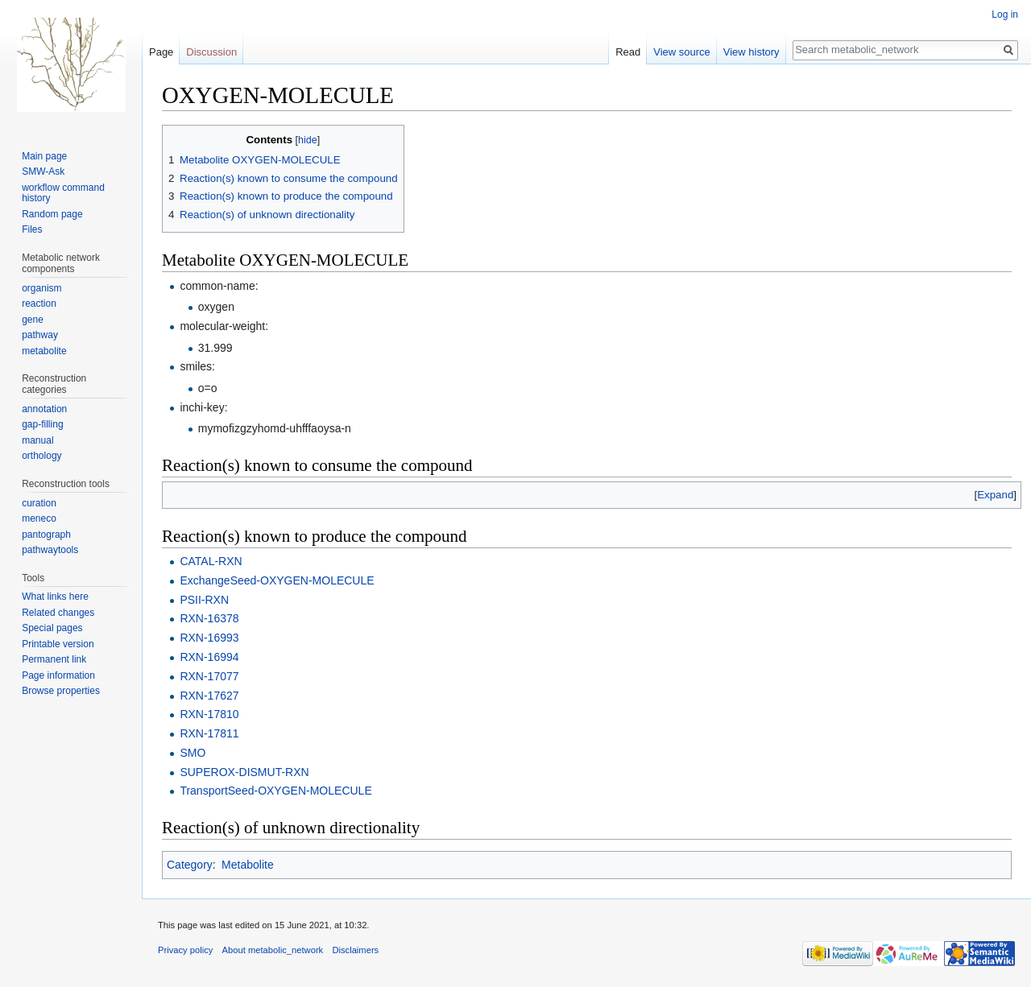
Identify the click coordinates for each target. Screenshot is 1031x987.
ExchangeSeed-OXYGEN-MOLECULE (277, 580)
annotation (44, 409)
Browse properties (61, 690)
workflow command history (63, 193)
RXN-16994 (209, 656)
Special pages (52, 628)
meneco (39, 518)
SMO (192, 752)
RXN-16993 (209, 637)
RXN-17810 (209, 714)
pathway (40, 335)
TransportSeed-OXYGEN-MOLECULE (275, 790)
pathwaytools (50, 549)
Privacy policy (185, 950)
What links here (55, 596)
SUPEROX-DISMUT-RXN (244, 772)
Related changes (58, 612)
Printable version (57, 644)
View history (751, 52)
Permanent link (54, 659)
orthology (41, 455)
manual (37, 440)
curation (39, 503)
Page (161, 52)
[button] (995, 494)
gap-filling (42, 424)
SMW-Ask (43, 171)
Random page (52, 214)
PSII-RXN (204, 599)
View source (681, 52)
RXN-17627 (209, 695)
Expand (995, 495)
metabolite (44, 351)
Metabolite (248, 864)
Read (627, 52)
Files (32, 229)
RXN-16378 (209, 618)
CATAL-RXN (211, 561)
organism (41, 288)
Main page (44, 156)
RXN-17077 (209, 676)
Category (190, 864)
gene (32, 319)
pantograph (46, 534)
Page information (58, 675)
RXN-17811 (209, 733)
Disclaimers (355, 950)
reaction (39, 303)
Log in (1005, 14)
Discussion (211, 52)
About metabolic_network (273, 950)
